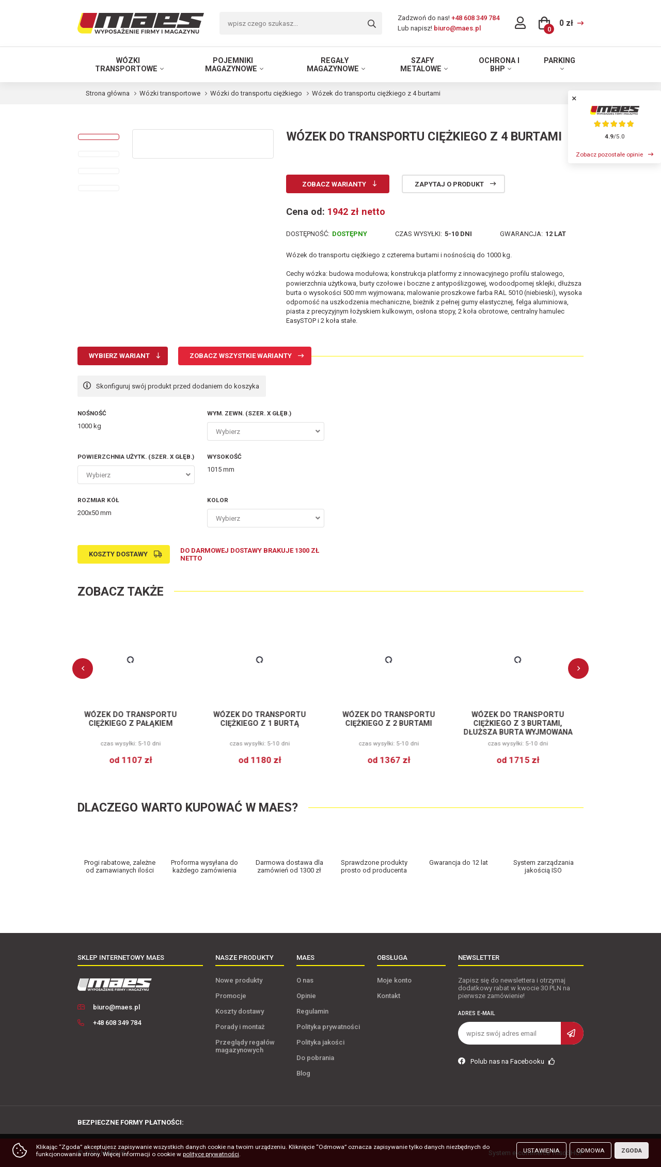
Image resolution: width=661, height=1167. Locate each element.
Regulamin (312, 1011)
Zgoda (631, 1150)
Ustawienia (541, 1150)
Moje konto (394, 980)
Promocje (230, 996)
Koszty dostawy (118, 554)
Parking (559, 60)
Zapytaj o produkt (449, 184)
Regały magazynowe (333, 64)
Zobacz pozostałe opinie (609, 154)
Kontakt (388, 996)
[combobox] (265, 431)
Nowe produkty (238, 980)
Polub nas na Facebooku (506, 1061)
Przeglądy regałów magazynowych (245, 1046)
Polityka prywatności (328, 1027)
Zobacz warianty (334, 184)
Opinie (306, 996)
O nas (304, 980)
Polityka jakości (320, 1042)
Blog (303, 1073)
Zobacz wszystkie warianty (241, 356)
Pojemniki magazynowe (231, 64)
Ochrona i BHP (499, 64)
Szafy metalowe (421, 64)
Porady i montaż (240, 1027)
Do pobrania (315, 1058)
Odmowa (590, 1150)
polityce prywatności (211, 1154)
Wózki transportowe (126, 64)
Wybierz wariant (119, 356)
